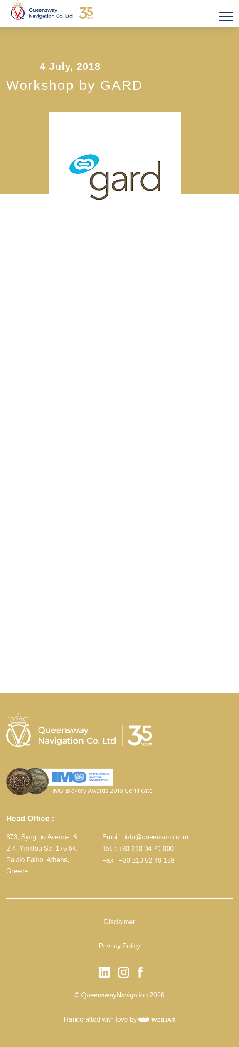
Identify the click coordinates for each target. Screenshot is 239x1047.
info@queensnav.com (156, 837)
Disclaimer (119, 921)
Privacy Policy (119, 946)
